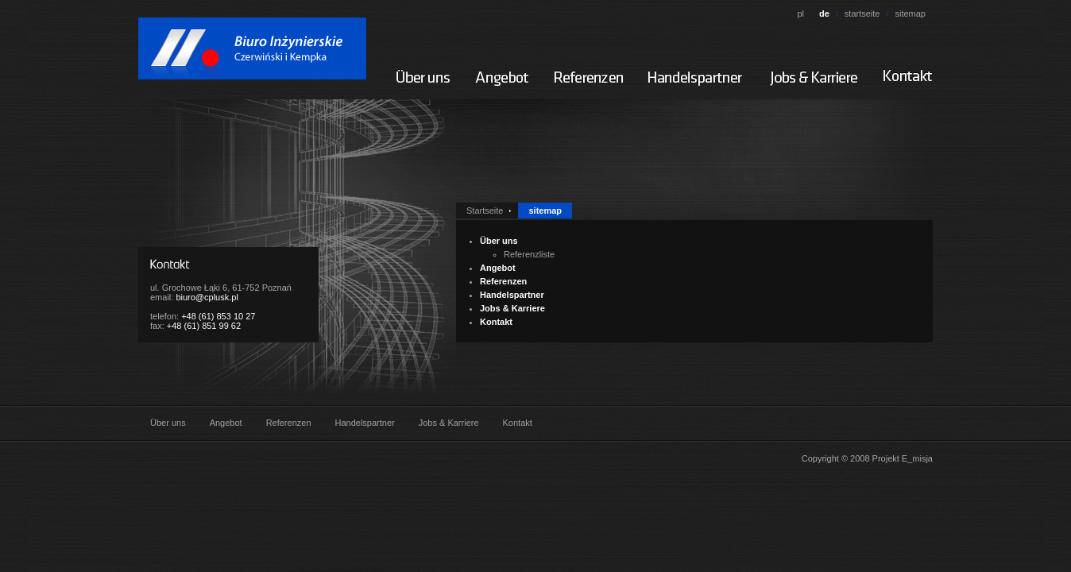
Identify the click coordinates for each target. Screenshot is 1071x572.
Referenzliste (529, 254)
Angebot (498, 267)
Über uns (499, 240)
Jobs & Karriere (512, 308)
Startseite (484, 210)
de (824, 13)
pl (800, 13)
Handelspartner (512, 295)
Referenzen (503, 281)
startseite (862, 13)
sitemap (910, 13)
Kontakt (496, 322)
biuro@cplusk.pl (207, 297)
